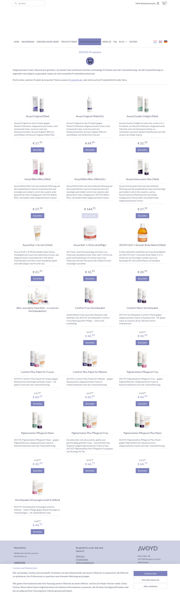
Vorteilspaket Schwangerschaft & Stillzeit (37, 499)
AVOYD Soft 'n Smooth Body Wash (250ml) (142, 245)
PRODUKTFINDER (69, 41)
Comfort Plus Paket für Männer (90, 371)
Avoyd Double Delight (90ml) (142, 116)
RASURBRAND (28, 41)
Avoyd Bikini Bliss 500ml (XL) (89, 179)
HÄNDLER (106, 41)
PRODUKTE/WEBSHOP (89, 41)
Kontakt (79, 572)
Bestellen (37, 149)
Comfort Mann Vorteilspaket (142, 307)
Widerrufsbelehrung (85, 562)
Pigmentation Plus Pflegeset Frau (90, 433)
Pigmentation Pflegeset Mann (37, 433)
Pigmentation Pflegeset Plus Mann (142, 433)
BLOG (123, 41)
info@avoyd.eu (144, 565)
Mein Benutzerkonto (148, 3)
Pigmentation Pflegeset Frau (142, 371)
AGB (78, 565)
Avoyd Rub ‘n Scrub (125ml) (37, 245)
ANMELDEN (19, 562)
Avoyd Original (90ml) (37, 116)
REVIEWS (133, 41)
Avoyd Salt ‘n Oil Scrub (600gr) (90, 245)
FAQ (115, 41)
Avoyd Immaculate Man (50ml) (142, 179)
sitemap (96, 591)
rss (101, 591)
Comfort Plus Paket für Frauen (37, 371)
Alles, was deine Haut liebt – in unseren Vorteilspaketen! (37, 309)
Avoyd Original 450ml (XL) (90, 116)
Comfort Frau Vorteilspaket (90, 307)
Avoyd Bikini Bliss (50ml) (37, 179)
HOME (16, 41)
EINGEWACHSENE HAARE (48, 41)
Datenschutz (81, 569)
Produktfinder (76, 80)
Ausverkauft (90, 215)
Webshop (80, 556)
